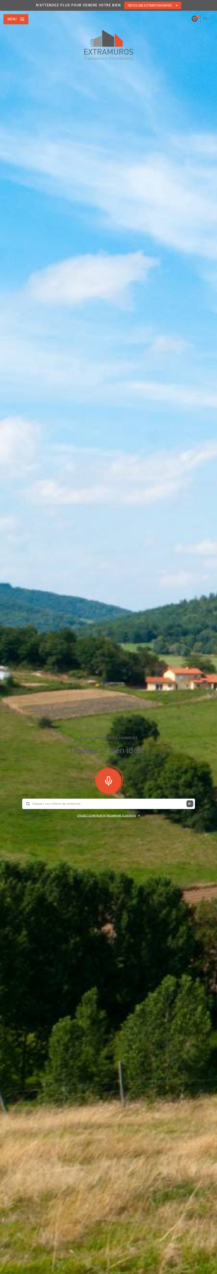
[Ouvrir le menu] (15, 19)
